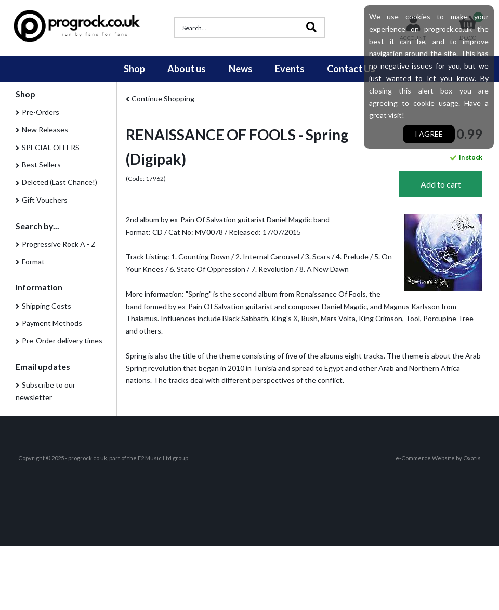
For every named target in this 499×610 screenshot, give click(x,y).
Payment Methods (52, 323)
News (241, 68)
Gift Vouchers (45, 199)
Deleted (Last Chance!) (59, 182)
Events (290, 68)
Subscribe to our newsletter (45, 391)
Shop (134, 68)
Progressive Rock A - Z (59, 244)
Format (33, 261)
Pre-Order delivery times (62, 340)
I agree (429, 133)
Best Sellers (41, 164)
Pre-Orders (40, 112)
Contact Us (351, 68)
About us (186, 68)
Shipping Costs (46, 305)
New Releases (45, 129)
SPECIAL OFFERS (51, 147)
